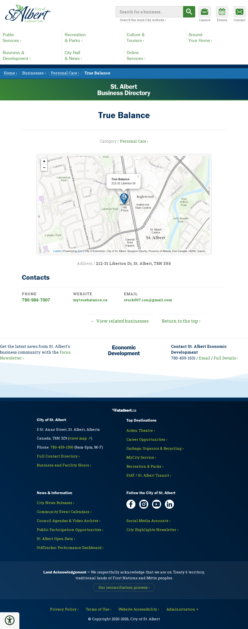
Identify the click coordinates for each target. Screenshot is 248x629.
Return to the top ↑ (181, 321)
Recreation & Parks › (144, 466)
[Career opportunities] (204, 14)
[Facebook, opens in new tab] (130, 504)
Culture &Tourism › (136, 37)
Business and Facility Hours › (64, 465)
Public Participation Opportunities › (70, 529)
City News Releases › (55, 502)
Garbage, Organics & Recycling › (155, 448)
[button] (9, 620)
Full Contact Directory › (58, 456)
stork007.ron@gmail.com (148, 299)
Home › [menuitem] (10, 72)
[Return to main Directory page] (28, 14)
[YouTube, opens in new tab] (156, 504)
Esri (80, 251)
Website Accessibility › (138, 609)
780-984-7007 (36, 300)
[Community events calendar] (222, 14)
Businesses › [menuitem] (34, 72)
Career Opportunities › (146, 439)
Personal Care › (134, 141)
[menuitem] (97, 72)
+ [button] (44, 161)
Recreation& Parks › (75, 37)
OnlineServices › (136, 55)
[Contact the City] (239, 14)
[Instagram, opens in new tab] (143, 504)
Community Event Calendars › (64, 511)
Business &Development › (17, 55)
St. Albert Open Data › (56, 538)
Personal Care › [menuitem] (65, 72)
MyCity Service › (141, 457)
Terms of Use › (98, 609)
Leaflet (57, 251)
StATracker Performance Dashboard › (70, 547)
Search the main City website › (143, 20)
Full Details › (226, 357)
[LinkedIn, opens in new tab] (169, 504)
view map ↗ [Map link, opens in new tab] (80, 438)
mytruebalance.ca (90, 299)
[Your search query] (149, 11)
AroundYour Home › (200, 37)
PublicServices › (12, 37)
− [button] (44, 168)
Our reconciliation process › (124, 587)
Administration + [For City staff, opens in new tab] (182, 609)
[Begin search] (189, 11)
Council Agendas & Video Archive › (68, 520)
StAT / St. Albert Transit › (148, 475)
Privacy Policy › (64, 609)
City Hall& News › (73, 55)
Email (204, 357)
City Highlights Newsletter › (152, 529)
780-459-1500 (61, 447)
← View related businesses (120, 321)
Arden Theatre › (140, 430)
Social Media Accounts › (148, 520)
